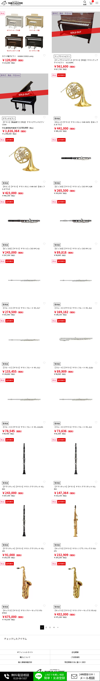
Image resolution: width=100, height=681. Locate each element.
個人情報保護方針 (25, 662)
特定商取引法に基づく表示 (75, 662)
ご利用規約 (75, 657)
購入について (25, 657)
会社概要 (75, 652)
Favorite (44, 55)
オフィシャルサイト (25, 652)
